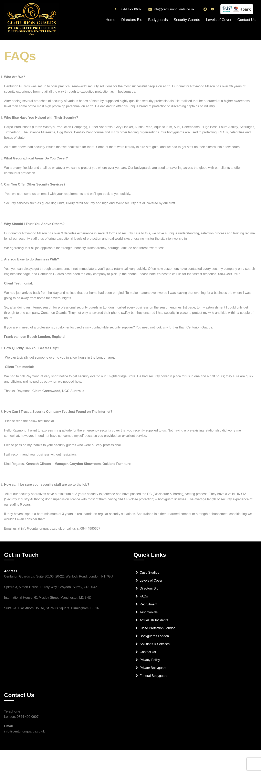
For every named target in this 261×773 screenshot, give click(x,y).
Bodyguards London (154, 636)
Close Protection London (157, 628)
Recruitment (148, 604)
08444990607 (90, 528)
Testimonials (149, 612)
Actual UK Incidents (154, 620)
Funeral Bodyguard (153, 675)
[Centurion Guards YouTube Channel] (213, 9)
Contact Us (246, 20)
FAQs (144, 596)
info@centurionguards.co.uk (174, 9)
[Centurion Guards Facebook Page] (205, 9)
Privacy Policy (150, 660)
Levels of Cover (218, 20)
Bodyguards (158, 20)
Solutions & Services (155, 644)
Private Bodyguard (153, 668)
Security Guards (187, 20)
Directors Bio (131, 20)
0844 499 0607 (131, 9)
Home (110, 20)
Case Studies (149, 572)
